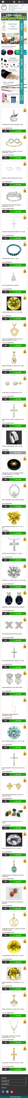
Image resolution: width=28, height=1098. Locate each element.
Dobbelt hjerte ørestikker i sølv (12, 178)
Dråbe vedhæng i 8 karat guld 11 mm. (13, 365)
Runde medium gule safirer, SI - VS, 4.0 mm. (13, 983)
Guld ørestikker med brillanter (12, 633)
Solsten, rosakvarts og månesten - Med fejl (13, 902)
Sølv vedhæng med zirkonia (10, 285)
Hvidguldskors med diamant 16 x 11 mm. (13, 231)
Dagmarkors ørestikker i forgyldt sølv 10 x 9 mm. (13, 795)
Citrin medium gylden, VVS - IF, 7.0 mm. (13, 955)
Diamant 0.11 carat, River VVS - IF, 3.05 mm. (14, 580)
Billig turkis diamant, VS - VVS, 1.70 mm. (13, 741)
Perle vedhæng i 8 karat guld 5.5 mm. (13, 1009)
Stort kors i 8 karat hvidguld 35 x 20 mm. (13, 420)
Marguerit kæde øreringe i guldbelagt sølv (10, 715)
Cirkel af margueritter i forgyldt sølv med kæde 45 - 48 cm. (12, 339)
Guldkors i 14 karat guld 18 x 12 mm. (12, 1062)
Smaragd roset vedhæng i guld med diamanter (13, 876)
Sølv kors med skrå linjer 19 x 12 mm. (13, 660)
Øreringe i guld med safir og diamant (13, 607)
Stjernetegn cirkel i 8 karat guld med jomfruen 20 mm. (13, 929)
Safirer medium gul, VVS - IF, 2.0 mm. (12, 312)
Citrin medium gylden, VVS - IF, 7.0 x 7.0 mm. (13, 527)
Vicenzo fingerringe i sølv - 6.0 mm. (12, 446)
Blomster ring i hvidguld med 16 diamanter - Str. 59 (11, 205)
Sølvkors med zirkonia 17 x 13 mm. (12, 553)
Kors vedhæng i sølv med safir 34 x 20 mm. (13, 768)
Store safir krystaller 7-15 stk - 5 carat (12, 822)
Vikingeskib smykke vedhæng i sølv (12, 124)
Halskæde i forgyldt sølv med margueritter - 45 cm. (11, 1036)
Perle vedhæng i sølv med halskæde (13, 499)
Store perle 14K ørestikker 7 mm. (12, 392)
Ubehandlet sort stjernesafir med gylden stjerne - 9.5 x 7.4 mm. (12, 473)
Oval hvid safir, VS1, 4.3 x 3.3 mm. (11, 848)
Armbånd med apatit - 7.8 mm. (10, 258)
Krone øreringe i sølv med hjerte (12, 687)
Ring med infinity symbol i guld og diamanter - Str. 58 (12, 152)
